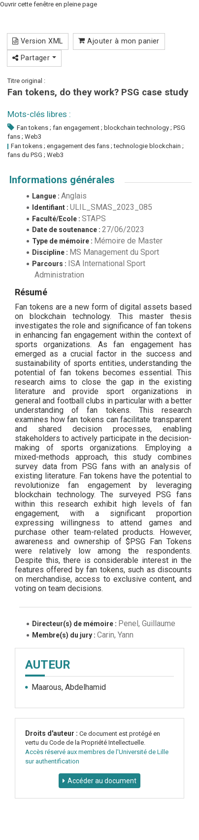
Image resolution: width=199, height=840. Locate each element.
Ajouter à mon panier (119, 41)
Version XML (37, 41)
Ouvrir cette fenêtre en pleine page (48, 4)
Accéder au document (101, 780)
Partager (34, 57)
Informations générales (62, 180)
